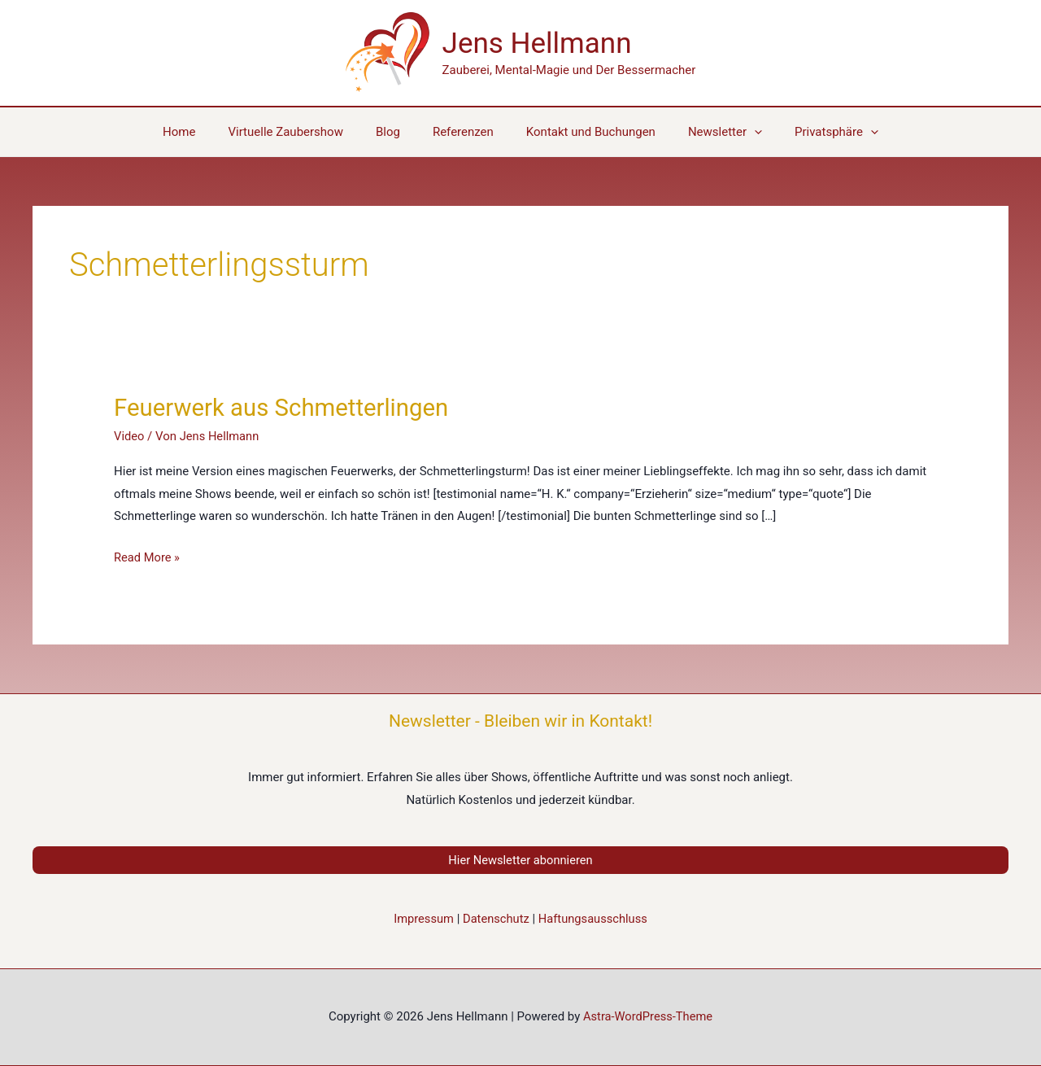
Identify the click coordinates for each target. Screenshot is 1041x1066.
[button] (812, 131)
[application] (738, 131)
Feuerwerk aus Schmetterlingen (285, 407)
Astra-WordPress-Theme (647, 1017)
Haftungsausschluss (594, 919)
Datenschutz (495, 919)
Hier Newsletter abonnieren (520, 860)
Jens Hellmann (537, 43)
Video (129, 436)
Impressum (421, 919)
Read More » (147, 558)
